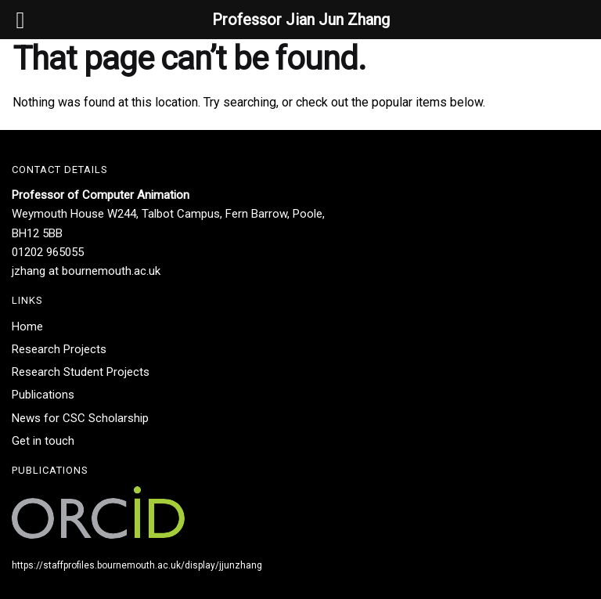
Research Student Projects (80, 372)
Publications (43, 395)
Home (27, 326)
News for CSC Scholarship (80, 418)
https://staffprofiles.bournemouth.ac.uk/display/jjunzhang (137, 565)
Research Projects (59, 349)
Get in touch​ (43, 441)
